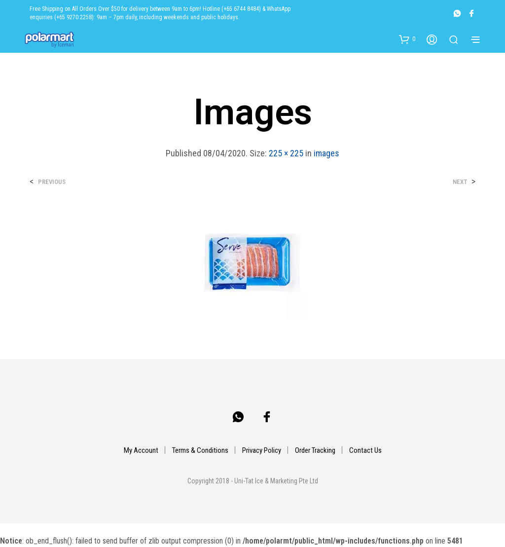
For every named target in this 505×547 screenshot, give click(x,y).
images (326, 153)
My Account (141, 450)
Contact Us (365, 450)
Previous (52, 182)
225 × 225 (286, 153)
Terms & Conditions (200, 450)
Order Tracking (315, 450)
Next (460, 182)
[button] (407, 39)
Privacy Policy (261, 450)
